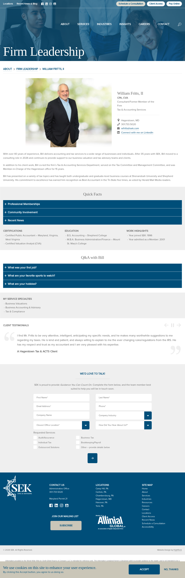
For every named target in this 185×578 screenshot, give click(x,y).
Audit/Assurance (46, 437)
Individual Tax (44, 442)
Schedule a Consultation (131, 3)
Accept (144, 569)
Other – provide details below (95, 447)
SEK (19, 23)
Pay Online (174, 3)
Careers (144, 24)
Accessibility (148, 527)
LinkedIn (56, 506)
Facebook (51, 506)
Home (145, 488)
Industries (104, 24)
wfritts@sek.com (130, 128)
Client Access (156, 3)
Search (179, 26)
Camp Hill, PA (102, 488)
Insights (125, 24)
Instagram (62, 506)
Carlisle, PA (101, 492)
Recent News (148, 520)
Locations (8, 3)
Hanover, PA (101, 502)
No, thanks (171, 569)
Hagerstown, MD (104, 499)
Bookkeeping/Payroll (91, 442)
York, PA (99, 506)
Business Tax (87, 437)
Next (179, 325)
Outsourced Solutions (48, 447)
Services (83, 24)
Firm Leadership (27, 69)
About (65, 24)
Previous (166, 325)
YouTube (67, 506)
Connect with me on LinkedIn (137, 132)
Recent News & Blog (27, 3)
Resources (147, 502)
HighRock (177, 549)
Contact (163, 24)
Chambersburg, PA (105, 495)
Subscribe (66, 525)
